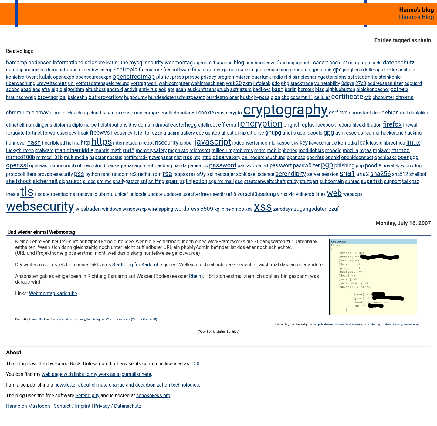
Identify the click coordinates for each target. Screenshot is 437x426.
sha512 (400, 174)
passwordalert (253, 166)
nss (187, 157)
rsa (167, 173)
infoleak (262, 83)
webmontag (179, 63)
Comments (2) (125, 319)
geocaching (276, 70)
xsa (249, 209)
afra (46, 89)
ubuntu (106, 194)
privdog (413, 166)
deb (376, 113)
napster (97, 157)
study (293, 181)
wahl (152, 83)
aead (26, 89)
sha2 (362, 173)
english (291, 125)
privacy (208, 77)
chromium (18, 113)
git (249, 133)
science (266, 174)
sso (239, 181)
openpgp (408, 157)
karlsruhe (117, 63)
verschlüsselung (256, 194)
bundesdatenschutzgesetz (176, 97)
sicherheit (45, 181)
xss (263, 206)
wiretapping (160, 209)
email (232, 125)
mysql (136, 63)
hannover (16, 143)
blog (239, 63)
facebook (326, 125)
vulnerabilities (311, 194)
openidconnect (357, 157)
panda (180, 166)
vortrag (138, 83)
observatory (226, 157)
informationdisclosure (79, 63)
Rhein (195, 276)
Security (79, 319)
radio (277, 77)
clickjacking (75, 113)
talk (407, 181)
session (330, 174)
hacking (413, 133)
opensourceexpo (93, 77)
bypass (261, 97)
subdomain (332, 181)
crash (221, 113)
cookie (206, 113)
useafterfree (195, 194)
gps (337, 69)
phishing (344, 165)
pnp (360, 166)
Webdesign (93, 319)
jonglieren (353, 70)
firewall (410, 125)
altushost (95, 89)
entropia (126, 69)
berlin (291, 89)
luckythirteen (20, 150)
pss (79, 173)
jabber (186, 143)
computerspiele (364, 63)
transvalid (86, 194)
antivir (131, 89)
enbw (92, 70)
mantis (101, 150)
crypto (235, 113)
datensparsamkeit (25, 70)
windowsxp (134, 209)
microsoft (199, 150)
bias (319, 89)
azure (246, 89)
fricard (199, 70)
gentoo (212, 133)
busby (246, 97)
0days (347, 83)
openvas (38, 166)
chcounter (383, 97)
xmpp (238, 209)
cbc (285, 97)
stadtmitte (366, 77)
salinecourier (221, 174)
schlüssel (246, 174)
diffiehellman (20, 125)
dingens (43, 125)
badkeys (262, 89)
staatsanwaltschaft (265, 181)
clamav (40, 113)
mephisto (178, 150)
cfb (367, 97)
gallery (188, 133)
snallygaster (126, 181)
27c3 (360, 83)
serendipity (291, 173)
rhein (388, 324)
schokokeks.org (153, 395)
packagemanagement (130, 166)
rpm (157, 174)
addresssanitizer (385, 83)
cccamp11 (301, 97)
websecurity (40, 206)
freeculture (150, 70)
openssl (17, 165)
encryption (261, 123)
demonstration (62, 70)
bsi (62, 97)
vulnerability (327, 83)
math (116, 150)
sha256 (380, 173)
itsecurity (166, 142)
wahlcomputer (174, 83)
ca (277, 97)
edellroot (207, 125)
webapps (352, 194)
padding (163, 166)
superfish (372, 181)
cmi (116, 113)
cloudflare (100, 113)
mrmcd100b (20, 157)
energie (107, 70)
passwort (280, 165)
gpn (315, 70)
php (285, 83)
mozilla (350, 150)
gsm (340, 133)
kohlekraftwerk (22, 77)
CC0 (194, 363)
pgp (327, 165)
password (222, 165)
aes (36, 89)
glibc (259, 133)
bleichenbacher (372, 89)
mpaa (365, 150)
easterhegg (183, 125)
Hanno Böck (37, 319)
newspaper (161, 157)
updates (172, 194)
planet (163, 77)
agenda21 (204, 63)
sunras (352, 181)
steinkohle (389, 77)
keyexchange (323, 143)
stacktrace (301, 83)
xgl (217, 209)
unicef (121, 194)
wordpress (186, 209)
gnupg (273, 132)
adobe (12, 89)
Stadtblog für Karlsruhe (137, 265)
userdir (217, 194)
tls (27, 192)
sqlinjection (193, 181)
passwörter (306, 165)
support (392, 181)
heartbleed (53, 143)
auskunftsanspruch (208, 89)
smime (104, 181)
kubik (45, 77)
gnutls (289, 133)
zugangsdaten (310, 209)
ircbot (147, 143)
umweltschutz (51, 83)
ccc (333, 63)
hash (34, 142)
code (137, 113)
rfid (287, 77)
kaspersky (288, 143)
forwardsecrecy (59, 133)
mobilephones (282, 150)
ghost (227, 133)
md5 (128, 150)
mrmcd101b (49, 157)
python (92, 174)
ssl (351, 77)
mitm (260, 150)
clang (56, 113)
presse (192, 77)
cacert (320, 63)
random (120, 174)
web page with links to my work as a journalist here (96, 374)
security (154, 63)
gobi (302, 133)
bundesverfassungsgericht (283, 63)
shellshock (19, 181)
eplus (308, 125)
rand (106, 174)
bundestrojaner (222, 97)
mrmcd (400, 150)
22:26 (109, 319)
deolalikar (419, 113)
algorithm (73, 89)
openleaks (385, 157)
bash (277, 89)
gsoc (351, 133)
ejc (82, 70)
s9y (201, 173)
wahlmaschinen (208, 83)
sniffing (156, 181)
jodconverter (245, 143)
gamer (214, 70)
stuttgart (309, 181)
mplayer (381, 150)
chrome (404, 97)
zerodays (283, 209)
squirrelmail (221, 181)
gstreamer (369, 133)
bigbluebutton (340, 89)
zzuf (334, 209)
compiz (151, 113)
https (101, 141)
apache (224, 63)
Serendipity (87, 395)
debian (390, 112)
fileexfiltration (367, 125)
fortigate (15, 133)
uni (71, 83)
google (315, 133)
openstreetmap (134, 76)
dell (404, 113)
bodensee (40, 63)
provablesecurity (55, 174)
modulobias (311, 150)
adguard (413, 83)
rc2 (133, 174)
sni (143, 181)
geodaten (300, 70)
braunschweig (21, 97)
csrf (333, 113)
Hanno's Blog (416, 17)
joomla (268, 143)
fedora (344, 125)
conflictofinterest (179, 113)
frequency (122, 133)
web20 (234, 83)
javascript (212, 142)
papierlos (198, 166)
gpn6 (326, 70)
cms (125, 113)
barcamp (16, 63)
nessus (114, 157)
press (178, 77)
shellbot (417, 174)
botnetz (399, 89)
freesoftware (177, 70)
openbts (315, 157)
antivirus (148, 89)
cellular (322, 97)
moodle (333, 150)
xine (226, 209)
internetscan (126, 143)
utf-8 (231, 194)
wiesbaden (88, 209)
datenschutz (399, 62)
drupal (162, 125)
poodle (373, 165)
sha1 (347, 173)
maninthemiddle (74, 150)
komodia (347, 143)
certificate (347, 96)
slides (89, 181)
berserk (306, 89)
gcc (200, 133)
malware (44, 150)
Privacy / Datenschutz (117, 406)
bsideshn (77, 97)
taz (415, 181)
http (85, 143)
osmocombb (62, 166)
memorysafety (151, 150)
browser (47, 97)
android (115, 89)
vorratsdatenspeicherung (103, 83)
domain (146, 125)
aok (162, 89)
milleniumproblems (232, 150)
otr (80, 166)
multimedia (76, 157)
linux (413, 142)
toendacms (63, 194)
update (155, 194)
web (334, 193)
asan (181, 89)
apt (171, 89)
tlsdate (42, 194)
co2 (343, 63)
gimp (240, 133)
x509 (207, 208)
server (313, 174)
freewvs (100, 132)
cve (343, 113)
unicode (138, 194)
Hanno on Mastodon (28, 406)
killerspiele (376, 70)
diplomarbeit (86, 125)
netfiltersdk (136, 157)
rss (192, 174)
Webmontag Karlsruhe (53, 293)
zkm (247, 83)
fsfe (138, 133)
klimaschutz (402, 70)
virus (282, 194)
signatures (70, 181)
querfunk (261, 77)
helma (73, 143)
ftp (146, 133)
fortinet (34, 133)
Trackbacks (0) (147, 319)
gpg (329, 132)
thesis (12, 194)
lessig (376, 143)
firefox (392, 124)
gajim (173, 133)
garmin (245, 70)
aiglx (57, 89)
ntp (196, 157)
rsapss (180, 174)
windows (111, 209)
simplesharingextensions (320, 77)
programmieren (233, 77)
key (303, 143)
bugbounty (135, 97)
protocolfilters (21, 174)
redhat (145, 174)
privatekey (393, 166)
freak (82, 133)
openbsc (296, 157)
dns (133, 125)
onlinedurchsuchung (264, 157)
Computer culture (61, 319)
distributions (113, 125)
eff (221, 125)
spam (172, 181)
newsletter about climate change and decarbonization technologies (126, 385)
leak (363, 142)
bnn (249, 63)
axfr (234, 89)
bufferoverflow (105, 97)
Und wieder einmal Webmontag (41, 232)
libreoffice (394, 143)
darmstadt (360, 113)
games (229, 70)
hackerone (392, 133)
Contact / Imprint (72, 406)
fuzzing (158, 133)
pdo (276, 83)
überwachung (20, 83)
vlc (292, 194)
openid (332, 157)
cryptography (285, 109)
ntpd (206, 157)
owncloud (94, 166)
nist (178, 157)
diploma (62, 125)
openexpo (63, 77)
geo (258, 70)
